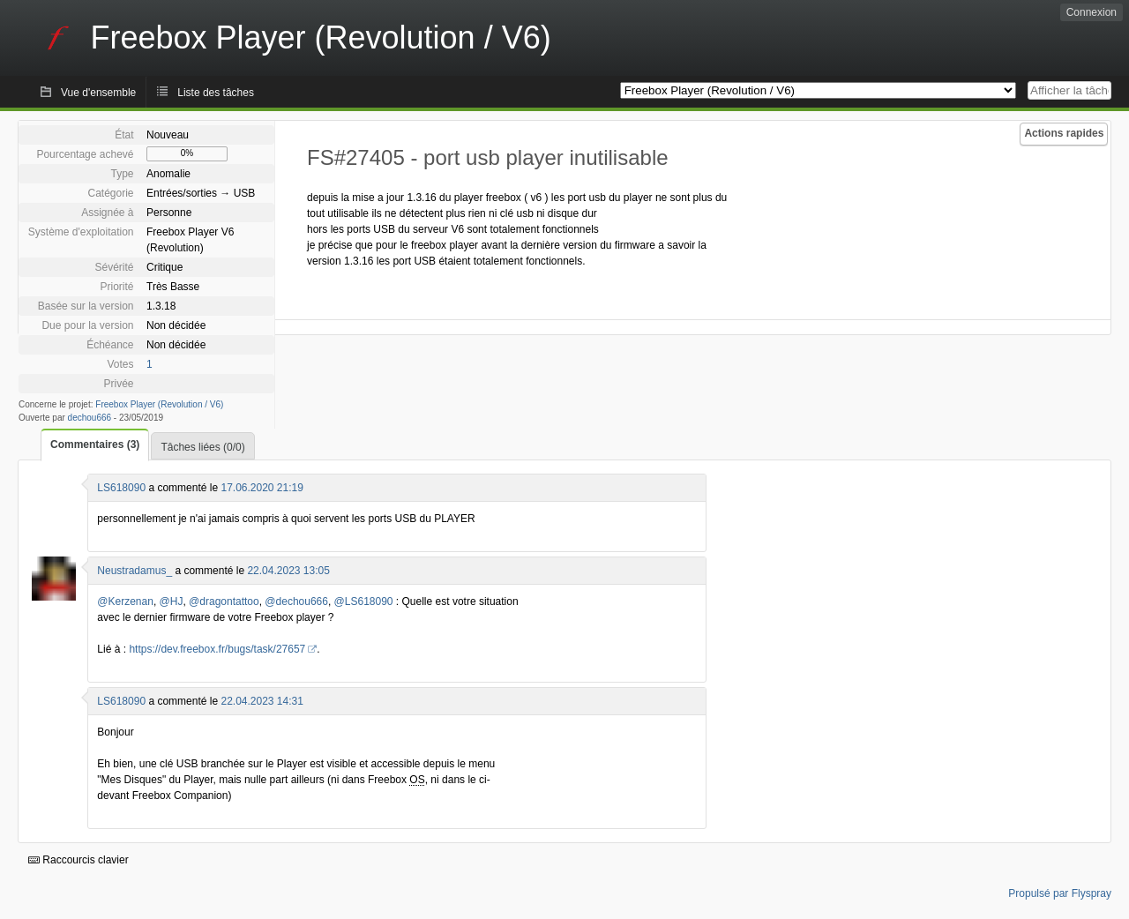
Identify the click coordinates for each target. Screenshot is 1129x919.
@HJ (171, 601)
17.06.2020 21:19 (262, 488)
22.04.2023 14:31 (262, 701)
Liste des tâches (215, 92)
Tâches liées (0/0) (202, 447)
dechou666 (90, 417)
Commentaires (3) (94, 444)
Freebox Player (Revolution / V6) (159, 404)
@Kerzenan (125, 601)
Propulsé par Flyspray (1059, 893)
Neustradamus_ (134, 570)
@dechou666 (296, 601)
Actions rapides (1063, 133)
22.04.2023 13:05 (288, 570)
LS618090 (121, 488)
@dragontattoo (224, 601)
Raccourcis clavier (78, 860)
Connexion (1091, 12)
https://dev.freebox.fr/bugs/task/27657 (217, 649)
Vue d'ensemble (98, 92)
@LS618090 (363, 601)
